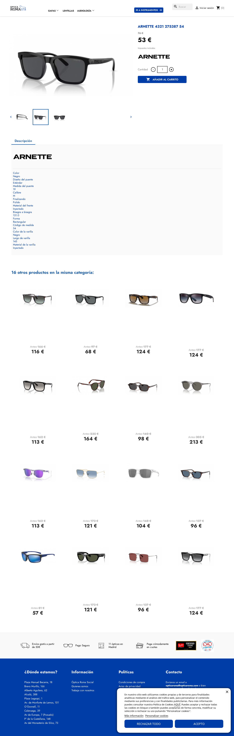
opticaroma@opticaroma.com (182, 685)
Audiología (84, 10)
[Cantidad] (162, 69)
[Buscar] (182, 7)
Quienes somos (80, 686)
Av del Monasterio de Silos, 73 (41, 723)
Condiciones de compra (132, 682)
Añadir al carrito (162, 79)
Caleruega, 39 (32, 710)
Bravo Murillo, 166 (34, 686)
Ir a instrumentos (147, 10)
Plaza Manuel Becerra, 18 (38, 682)
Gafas (52, 10)
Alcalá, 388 (30, 694)
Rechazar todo (149, 724)
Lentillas (68, 10)
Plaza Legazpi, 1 (33, 698)
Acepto (199, 724)
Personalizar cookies (156, 715)
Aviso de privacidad (129, 686)
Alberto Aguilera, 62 (35, 690)
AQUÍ (177, 704)
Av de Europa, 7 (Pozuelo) (38, 714)
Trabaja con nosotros (83, 690)
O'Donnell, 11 (32, 706)
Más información (133, 715)
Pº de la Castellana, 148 (37, 719)
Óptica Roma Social (83, 682)
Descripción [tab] (23, 141)
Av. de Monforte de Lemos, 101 (41, 702)
